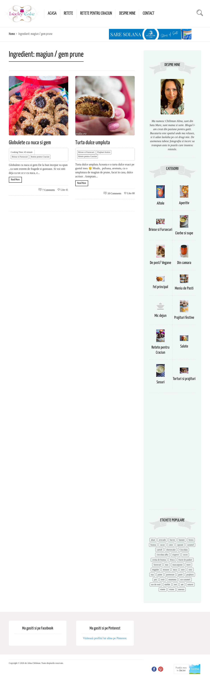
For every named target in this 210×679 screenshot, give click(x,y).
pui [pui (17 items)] (155, 579)
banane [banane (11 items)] (182, 540)
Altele (160, 203)
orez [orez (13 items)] (190, 569)
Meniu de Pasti (184, 288)
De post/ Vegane (160, 263)
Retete (68, 13)
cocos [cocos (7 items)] (185, 554)
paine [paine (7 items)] (160, 574)
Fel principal (160, 287)
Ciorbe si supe (184, 233)
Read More (15, 179)
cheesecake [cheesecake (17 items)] (171, 550)
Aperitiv (184, 203)
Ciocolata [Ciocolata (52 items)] (183, 550)
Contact (148, 13)
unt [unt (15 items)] (182, 584)
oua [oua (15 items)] (152, 574)
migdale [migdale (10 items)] (155, 569)
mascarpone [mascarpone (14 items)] (177, 565)
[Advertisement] (172, 453)
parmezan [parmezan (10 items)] (170, 574)
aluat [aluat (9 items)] (153, 540)
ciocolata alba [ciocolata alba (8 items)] (162, 554)
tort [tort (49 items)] (175, 584)
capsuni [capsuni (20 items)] (180, 545)
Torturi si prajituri (184, 379)
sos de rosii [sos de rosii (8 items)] (156, 584)
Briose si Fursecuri (20, 157)
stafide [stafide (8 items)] (167, 584)
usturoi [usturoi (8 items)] (190, 584)
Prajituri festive (103, 152)
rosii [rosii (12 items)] (163, 579)
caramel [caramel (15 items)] (190, 545)
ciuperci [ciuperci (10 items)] (175, 554)
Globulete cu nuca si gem (30, 142)
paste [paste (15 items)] (180, 574)
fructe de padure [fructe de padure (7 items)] (185, 560)
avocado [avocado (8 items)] (162, 540)
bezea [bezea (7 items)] (191, 540)
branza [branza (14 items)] (153, 545)
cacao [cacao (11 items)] (162, 545)
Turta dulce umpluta (92, 142)
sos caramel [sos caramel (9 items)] (185, 579)
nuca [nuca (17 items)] (175, 569)
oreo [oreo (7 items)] (183, 569)
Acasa (52, 13)
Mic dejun (160, 316)
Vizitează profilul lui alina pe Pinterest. (105, 638)
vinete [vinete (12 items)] (162, 589)
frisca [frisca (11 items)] (172, 560)
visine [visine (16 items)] (171, 589)
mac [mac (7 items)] (167, 565)
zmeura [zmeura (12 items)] (181, 589)
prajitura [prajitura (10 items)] (190, 574)
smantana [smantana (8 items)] (172, 579)
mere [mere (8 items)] (188, 565)
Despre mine (127, 13)
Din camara (184, 263)
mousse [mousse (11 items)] (166, 569)
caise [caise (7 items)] (171, 545)
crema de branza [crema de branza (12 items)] (159, 560)
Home (12, 34)
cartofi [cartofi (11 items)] (159, 550)
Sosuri (160, 382)
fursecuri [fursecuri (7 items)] (157, 565)
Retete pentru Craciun (96, 13)
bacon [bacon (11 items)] (172, 540)
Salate (184, 346)
